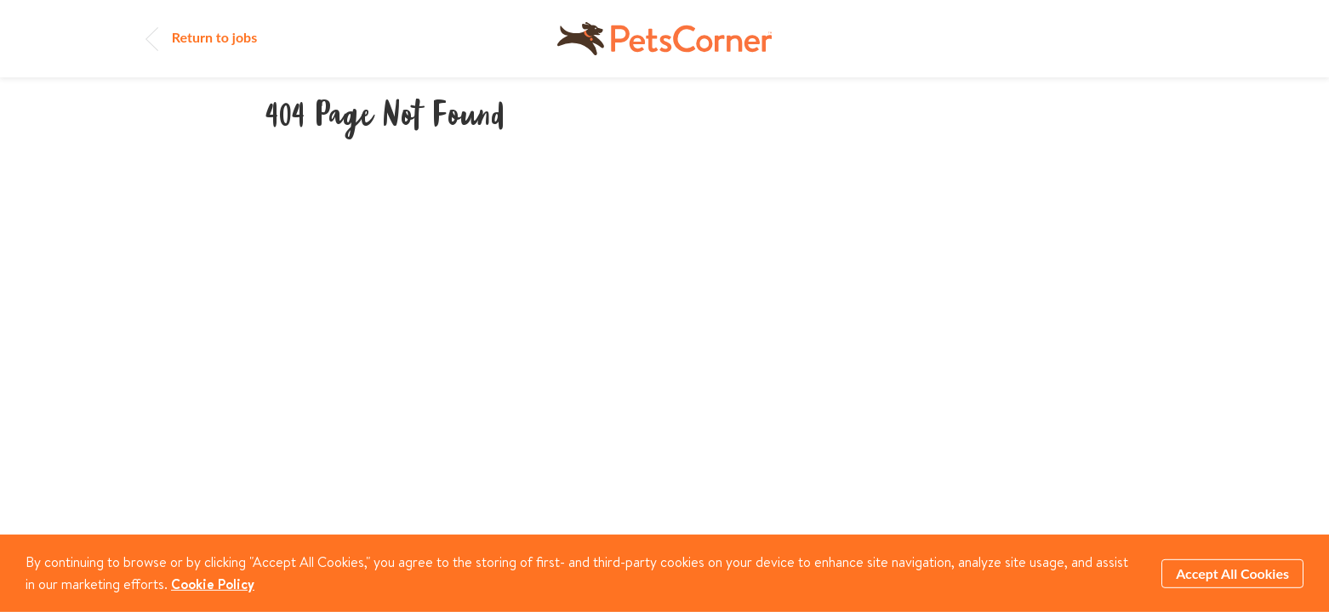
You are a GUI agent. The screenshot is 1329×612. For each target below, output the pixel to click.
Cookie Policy (212, 583)
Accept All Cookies (1232, 572)
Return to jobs (201, 37)
